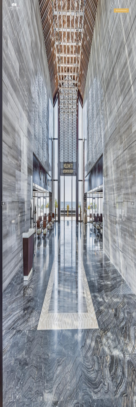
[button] (132, 203)
